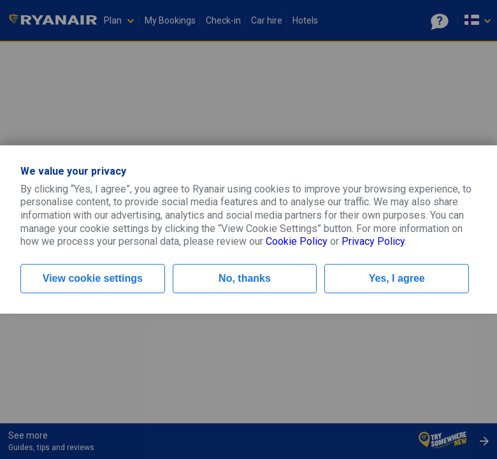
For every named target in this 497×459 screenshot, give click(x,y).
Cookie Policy (297, 241)
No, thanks (245, 278)
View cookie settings (93, 278)
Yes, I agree (397, 278)
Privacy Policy (373, 241)
